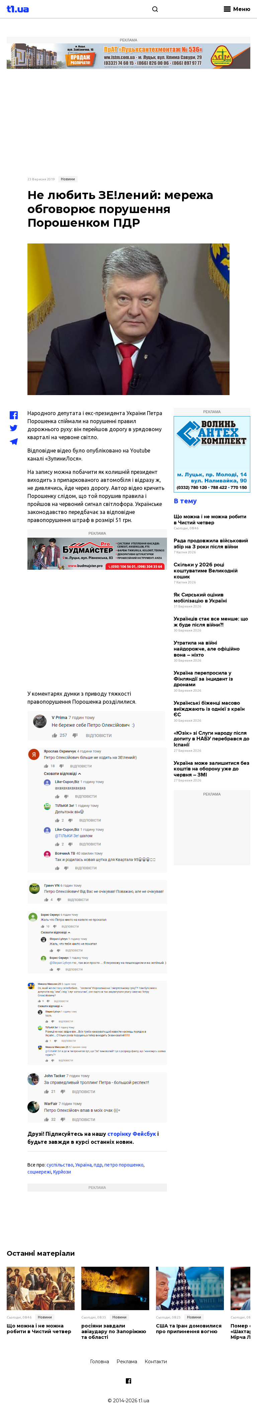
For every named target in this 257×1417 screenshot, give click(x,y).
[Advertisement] (128, 122)
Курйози (62, 1172)
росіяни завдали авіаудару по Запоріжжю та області (113, 1331)
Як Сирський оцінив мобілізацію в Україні (200, 598)
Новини (68, 179)
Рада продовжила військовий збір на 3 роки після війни (211, 544)
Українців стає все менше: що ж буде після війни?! (211, 622)
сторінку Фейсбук (131, 1134)
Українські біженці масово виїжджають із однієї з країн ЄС (209, 709)
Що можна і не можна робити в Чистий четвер (210, 520)
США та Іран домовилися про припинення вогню (189, 1329)
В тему (185, 501)
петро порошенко (124, 1165)
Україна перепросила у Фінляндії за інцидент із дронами (203, 679)
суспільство (60, 1165)
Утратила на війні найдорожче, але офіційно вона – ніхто (207, 649)
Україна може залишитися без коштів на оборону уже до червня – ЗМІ (211, 769)
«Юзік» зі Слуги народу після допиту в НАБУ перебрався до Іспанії (211, 739)
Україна (83, 1165)
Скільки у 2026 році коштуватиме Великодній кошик (206, 570)
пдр (98, 1165)
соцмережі (39, 1172)
